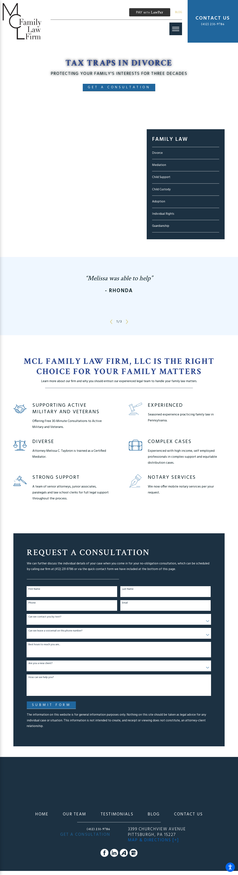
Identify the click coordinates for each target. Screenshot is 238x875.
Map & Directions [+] (153, 840)
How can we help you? (41, 677)
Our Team (74, 814)
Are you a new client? (40, 663)
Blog (178, 12)
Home (41, 814)
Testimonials (117, 814)
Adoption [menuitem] (158, 201)
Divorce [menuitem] (157, 152)
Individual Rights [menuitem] (163, 213)
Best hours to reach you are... (44, 644)
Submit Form (51, 705)
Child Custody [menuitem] (161, 189)
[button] (230, 867)
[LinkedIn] (114, 853)
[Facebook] (104, 853)
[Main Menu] (175, 29)
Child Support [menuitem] (161, 177)
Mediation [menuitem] (159, 165)
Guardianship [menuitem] (160, 225)
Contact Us (188, 814)
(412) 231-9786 (212, 24)
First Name (34, 589)
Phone (32, 603)
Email (125, 603)
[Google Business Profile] (133, 853)
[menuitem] (41, 814)
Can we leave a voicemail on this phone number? (55, 631)
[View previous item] (111, 322)
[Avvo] (124, 853)
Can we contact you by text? (44, 617)
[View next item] (127, 322)
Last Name (128, 589)
